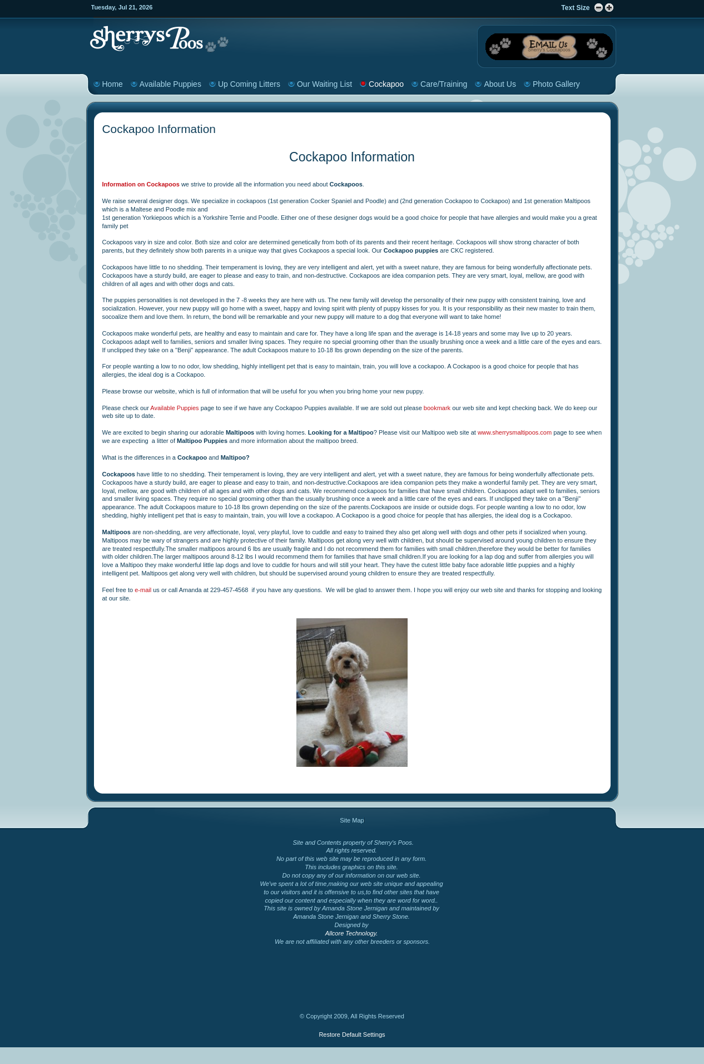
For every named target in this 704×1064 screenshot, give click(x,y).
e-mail (144, 590)
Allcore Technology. (351, 933)
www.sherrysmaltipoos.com (515, 432)
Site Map (352, 820)
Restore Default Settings (352, 1034)
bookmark (436, 408)
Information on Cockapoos (141, 184)
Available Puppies (175, 408)
